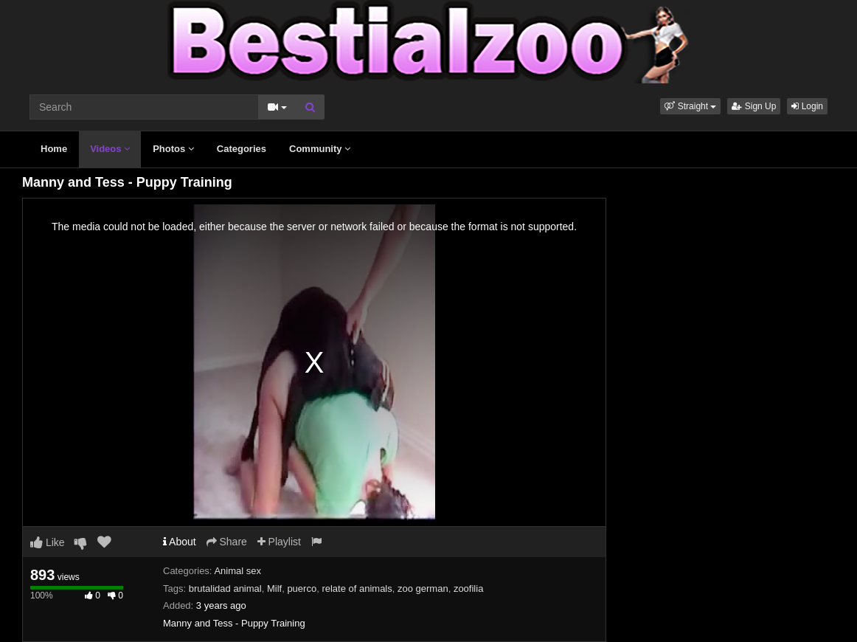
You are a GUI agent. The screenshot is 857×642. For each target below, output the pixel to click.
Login (807, 106)
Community (319, 148)
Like (47, 542)
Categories (241, 148)
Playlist (279, 542)
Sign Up (754, 106)
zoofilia (468, 588)
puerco (301, 588)
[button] (690, 106)
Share (227, 542)
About (179, 542)
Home (54, 148)
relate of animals (357, 588)
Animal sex (237, 570)
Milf (274, 588)
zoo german (423, 588)
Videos (110, 148)
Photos (173, 148)
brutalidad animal (225, 588)
